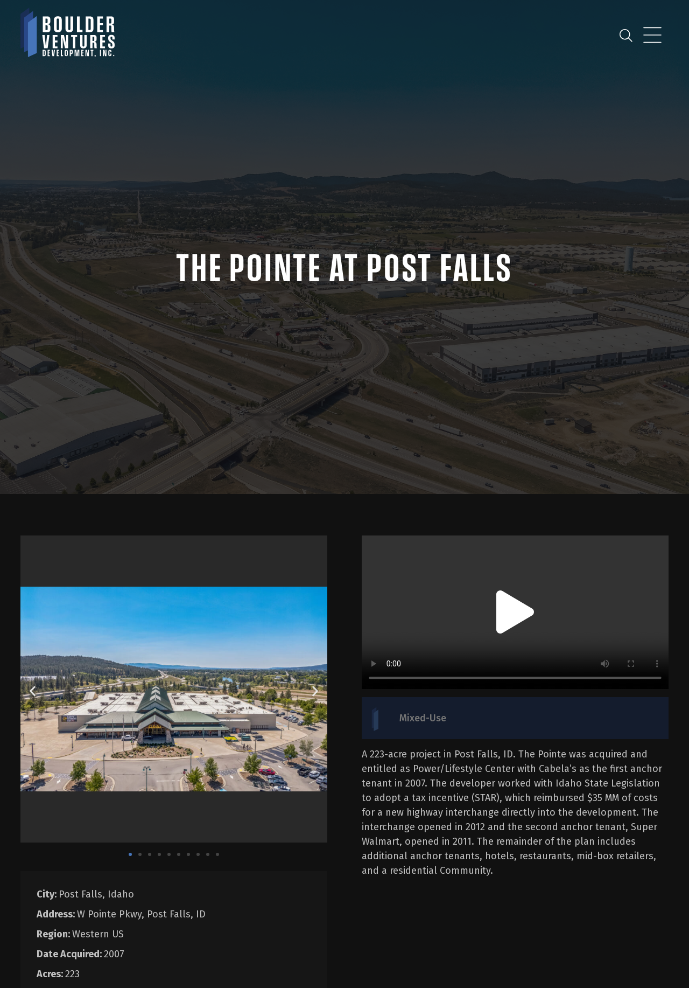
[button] (32, 691)
